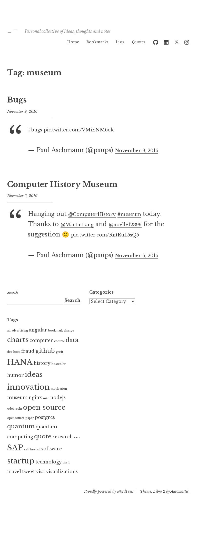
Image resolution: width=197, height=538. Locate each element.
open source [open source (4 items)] (44, 417)
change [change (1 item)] (69, 341)
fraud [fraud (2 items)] (27, 361)
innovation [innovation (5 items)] (28, 397)
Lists (120, 42)
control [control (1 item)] (59, 351)
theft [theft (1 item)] (66, 473)
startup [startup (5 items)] (20, 471)
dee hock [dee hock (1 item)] (13, 362)
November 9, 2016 (142, 150)
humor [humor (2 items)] (15, 385)
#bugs (37, 129)
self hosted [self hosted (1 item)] (32, 459)
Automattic (180, 501)
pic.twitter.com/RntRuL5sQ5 (72, 244)
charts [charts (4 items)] (17, 350)
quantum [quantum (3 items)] (21, 436)
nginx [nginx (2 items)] (35, 408)
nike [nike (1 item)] (46, 408)
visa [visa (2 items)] (40, 482)
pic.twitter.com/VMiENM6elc (93, 129)
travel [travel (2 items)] (14, 482)
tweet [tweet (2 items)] (28, 482)
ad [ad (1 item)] (9, 341)
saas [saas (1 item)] (77, 447)
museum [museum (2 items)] (17, 408)
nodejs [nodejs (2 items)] (58, 408)
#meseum (145, 214)
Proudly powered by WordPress (109, 501)
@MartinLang (102, 224)
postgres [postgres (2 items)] (45, 427)
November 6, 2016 (142, 265)
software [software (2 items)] (51, 459)
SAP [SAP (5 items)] (15, 458)
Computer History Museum (62, 184)
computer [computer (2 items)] (41, 351)
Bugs (17, 100)
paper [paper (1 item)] (30, 428)
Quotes (138, 42)
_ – (17, 27)
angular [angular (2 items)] (38, 340)
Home (73, 42)
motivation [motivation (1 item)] (59, 399)
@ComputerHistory (98, 214)
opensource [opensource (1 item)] (16, 428)
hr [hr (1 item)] (64, 374)
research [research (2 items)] (62, 447)
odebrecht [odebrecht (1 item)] (14, 419)
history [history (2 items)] (42, 373)
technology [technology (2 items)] (48, 472)
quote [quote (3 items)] (42, 446)
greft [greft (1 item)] (59, 362)
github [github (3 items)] (45, 361)
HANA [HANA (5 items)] (20, 372)
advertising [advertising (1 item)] (20, 341)
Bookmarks (97, 42)
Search (12, 303)
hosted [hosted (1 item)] (57, 374)
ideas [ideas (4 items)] (34, 385)
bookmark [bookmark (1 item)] (55, 341)
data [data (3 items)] (72, 350)
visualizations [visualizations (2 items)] (62, 482)
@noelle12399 (49, 234)
